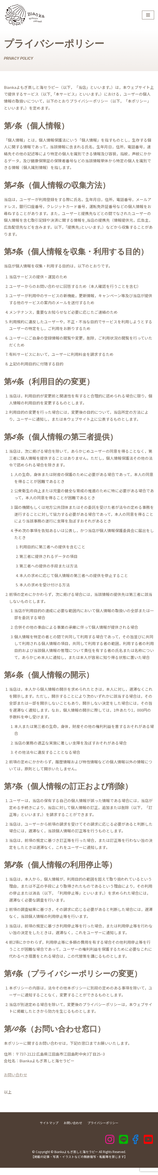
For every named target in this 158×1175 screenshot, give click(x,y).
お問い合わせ (15, 1082)
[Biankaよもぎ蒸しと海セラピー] (24, 15)
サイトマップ (49, 1130)
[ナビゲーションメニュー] (148, 15)
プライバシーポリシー (102, 1130)
